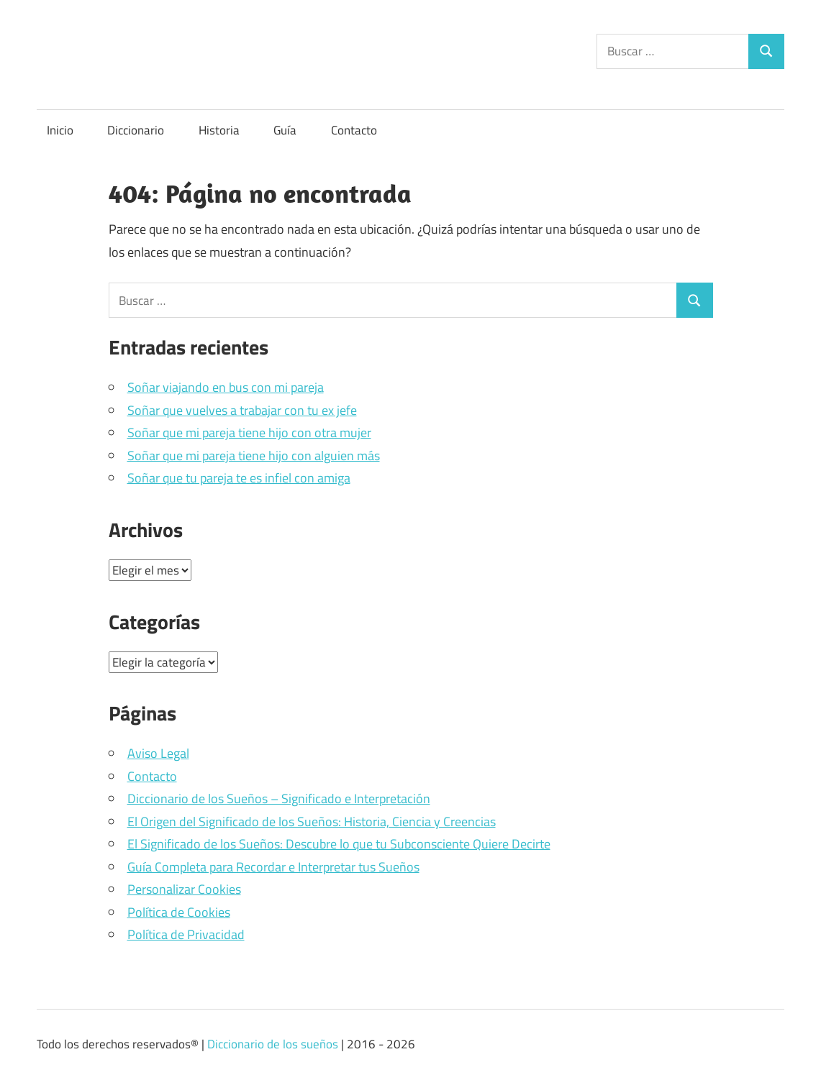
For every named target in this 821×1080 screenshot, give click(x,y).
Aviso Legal (158, 753)
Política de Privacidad (186, 934)
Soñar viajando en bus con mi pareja (225, 387)
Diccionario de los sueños (272, 1044)
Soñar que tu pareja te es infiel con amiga (238, 478)
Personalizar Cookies (184, 889)
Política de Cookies (178, 912)
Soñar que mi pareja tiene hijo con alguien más (253, 455)
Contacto (354, 130)
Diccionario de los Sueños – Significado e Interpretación (278, 798)
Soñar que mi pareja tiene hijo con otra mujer (249, 432)
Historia (219, 130)
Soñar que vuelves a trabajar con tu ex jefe (242, 410)
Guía (284, 130)
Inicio (60, 130)
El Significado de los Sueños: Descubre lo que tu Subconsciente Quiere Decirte (338, 844)
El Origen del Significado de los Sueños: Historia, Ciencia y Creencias (311, 821)
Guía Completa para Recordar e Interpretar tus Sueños (273, 867)
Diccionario (135, 130)
